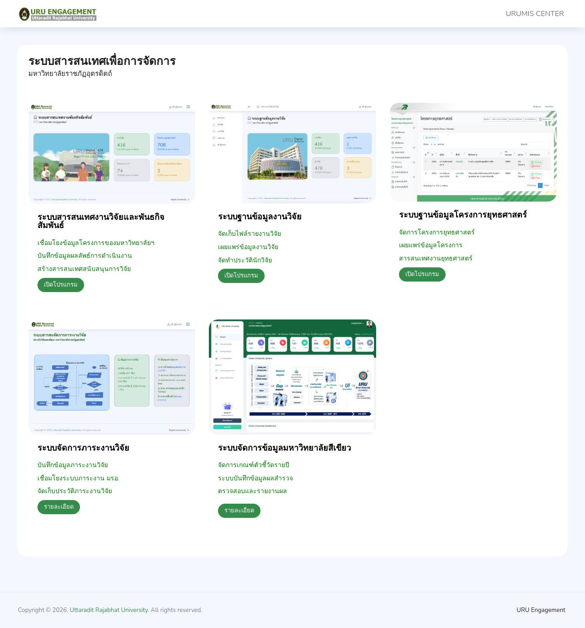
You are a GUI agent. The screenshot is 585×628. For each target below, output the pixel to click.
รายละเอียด (59, 507)
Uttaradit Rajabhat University (109, 610)
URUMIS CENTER (535, 14)
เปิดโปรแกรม (61, 285)
